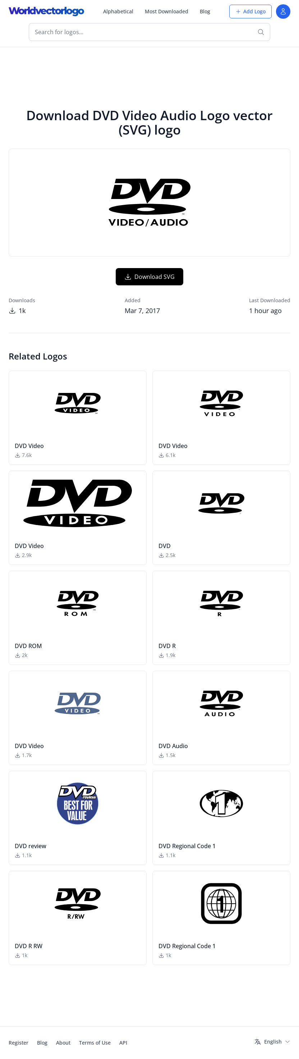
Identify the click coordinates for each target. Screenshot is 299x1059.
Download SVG (149, 277)
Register (18, 1042)
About (63, 1042)
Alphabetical (118, 11)
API (123, 1042)
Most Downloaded (166, 11)
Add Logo (250, 11)
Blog (205, 11)
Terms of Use (95, 1042)
